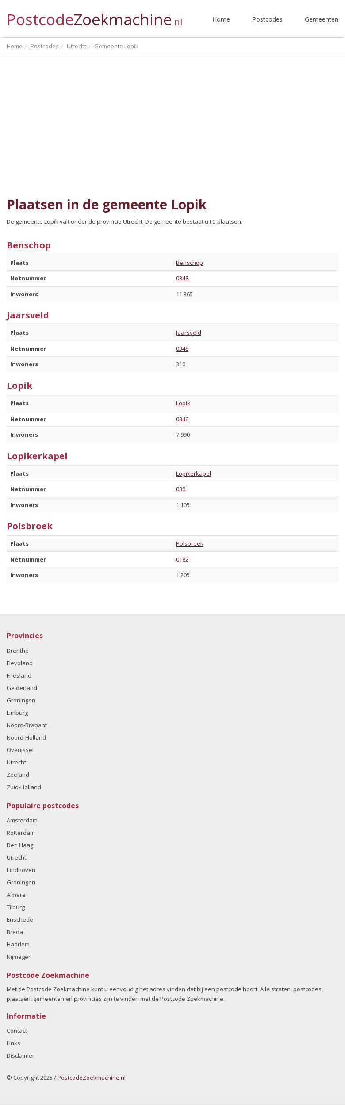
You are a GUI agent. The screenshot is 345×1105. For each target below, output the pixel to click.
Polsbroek (189, 543)
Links (13, 1043)
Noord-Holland (26, 737)
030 (180, 489)
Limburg (17, 713)
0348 (182, 278)
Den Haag (20, 845)
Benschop (189, 263)
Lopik (183, 403)
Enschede (20, 919)
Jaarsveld (188, 333)
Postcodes (267, 19)
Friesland (19, 675)
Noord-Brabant (27, 725)
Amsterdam (22, 820)
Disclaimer (20, 1055)
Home (221, 19)
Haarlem (18, 944)
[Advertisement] (172, 126)
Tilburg (16, 907)
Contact (17, 1031)
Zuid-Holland (24, 787)
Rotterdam (21, 833)
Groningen (21, 700)
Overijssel (20, 750)
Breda (15, 932)
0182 (182, 559)
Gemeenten (321, 19)
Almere (16, 895)
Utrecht (16, 762)
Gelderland (22, 688)
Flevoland (20, 663)
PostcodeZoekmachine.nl (92, 1078)
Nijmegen (19, 957)
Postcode (94, 16)
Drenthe (18, 651)
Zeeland (18, 775)
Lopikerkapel (193, 473)
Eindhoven (21, 870)
